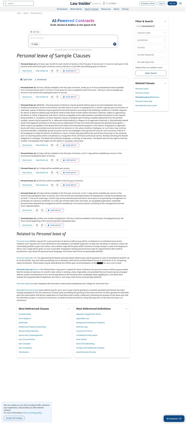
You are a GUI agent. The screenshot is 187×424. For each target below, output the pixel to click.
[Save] (52, 71)
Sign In (162, 3)
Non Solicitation (25, 347)
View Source (27, 71)
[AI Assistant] (174, 418)
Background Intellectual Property (90, 322)
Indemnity (23, 322)
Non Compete (25, 343)
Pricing (125, 9)
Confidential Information (86, 335)
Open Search (151, 73)
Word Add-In (76, 9)
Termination (24, 352)
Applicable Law (82, 318)
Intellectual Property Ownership (32, 327)
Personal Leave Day (25, 283)
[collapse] (164, 33)
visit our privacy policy (32, 412)
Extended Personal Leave (27, 290)
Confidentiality (25, 314)
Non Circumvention (27, 339)
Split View (26, 79)
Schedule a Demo (148, 3)
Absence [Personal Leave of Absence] (28, 269)
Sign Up (172, 3)
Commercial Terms (84, 331)
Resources (106, 9)
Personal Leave (23, 241)
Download (40, 79)
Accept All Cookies (14, 418)
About (116, 9)
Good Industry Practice (86, 352)
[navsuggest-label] (18, 3)
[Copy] (57, 71)
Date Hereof (81, 339)
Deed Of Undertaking (85, 343)
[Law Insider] (92, 3)
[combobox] (18, 3)
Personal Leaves (23, 258)
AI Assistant (62, 9)
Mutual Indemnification (29, 331)
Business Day (82, 327)
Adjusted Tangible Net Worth (88, 314)
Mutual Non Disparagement (30, 335)
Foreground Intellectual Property (90, 347)
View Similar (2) (42, 145)
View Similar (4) (42, 71)
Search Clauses (91, 9)
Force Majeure (25, 318)
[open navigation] (180, 3)
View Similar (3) (42, 97)
